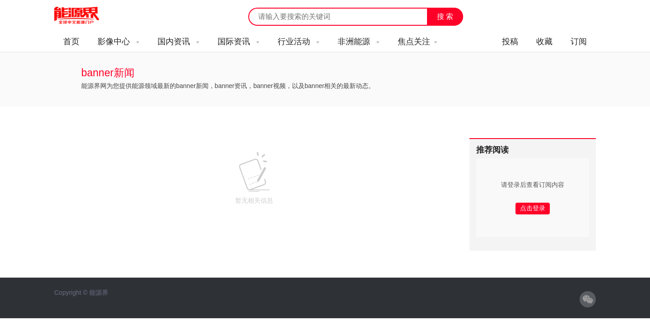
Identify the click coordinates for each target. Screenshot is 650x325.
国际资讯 (239, 41)
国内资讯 (179, 41)
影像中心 (118, 41)
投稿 (510, 41)
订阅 (579, 41)
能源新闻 (85, 16)
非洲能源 (359, 41)
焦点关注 (417, 41)
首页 (71, 41)
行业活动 (299, 41)
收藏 (544, 41)
